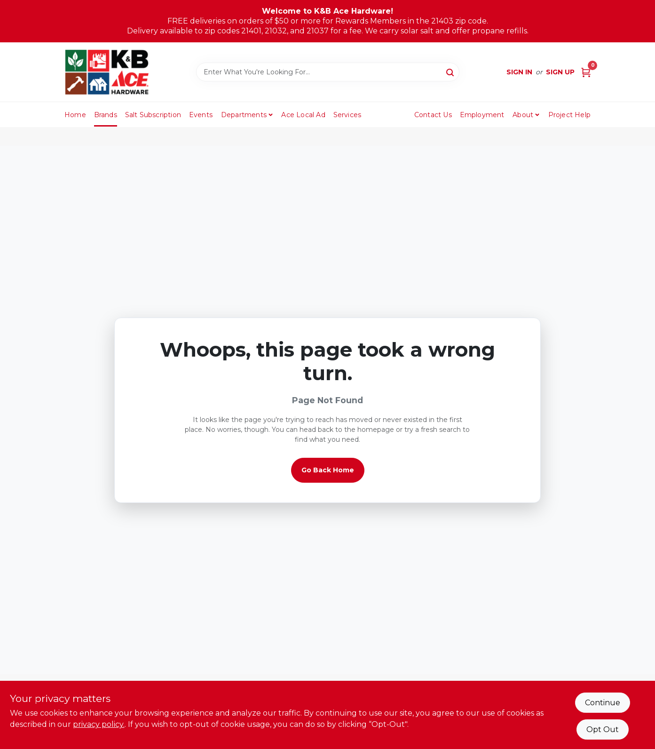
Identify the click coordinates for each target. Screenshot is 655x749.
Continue (602, 702)
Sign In (519, 72)
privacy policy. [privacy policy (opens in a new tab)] (99, 724)
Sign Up (560, 72)
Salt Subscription (153, 115)
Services (347, 115)
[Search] (451, 72)
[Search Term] (327, 72)
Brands (105, 115)
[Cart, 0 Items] (586, 72)
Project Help (569, 115)
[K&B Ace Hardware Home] (106, 72)
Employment (482, 115)
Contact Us (433, 115)
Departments (244, 115)
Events (201, 115)
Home (75, 115)
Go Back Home (327, 470)
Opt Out (602, 729)
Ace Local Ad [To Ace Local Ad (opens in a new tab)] (303, 115)
